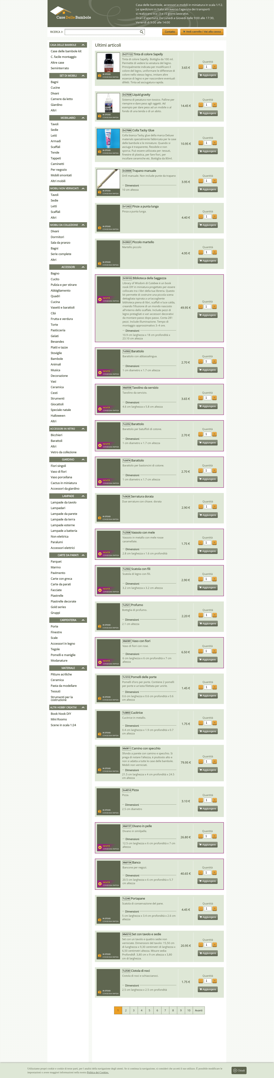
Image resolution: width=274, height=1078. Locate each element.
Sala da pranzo (60, 243)
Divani (55, 93)
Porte (54, 626)
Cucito (55, 279)
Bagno (55, 273)
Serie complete (61, 254)
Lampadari (58, 508)
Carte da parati (61, 584)
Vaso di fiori (58, 472)
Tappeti (56, 158)
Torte (54, 325)
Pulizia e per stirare (64, 285)
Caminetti (57, 164)
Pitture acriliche (61, 674)
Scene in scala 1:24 (63, 725)
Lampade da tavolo (63, 502)
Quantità (208, 61)
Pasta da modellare (64, 686)
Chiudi (239, 1070)
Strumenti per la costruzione (62, 698)
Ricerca (56, 32)
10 (188, 1010)
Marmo (56, 567)
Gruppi (55, 613)
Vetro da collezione (64, 452)
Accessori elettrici (63, 548)
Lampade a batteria (64, 531)
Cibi (53, 313)
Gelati (55, 336)
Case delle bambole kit (66, 51)
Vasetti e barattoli (62, 307)
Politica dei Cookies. (98, 1072)
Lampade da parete (64, 514)
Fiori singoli (58, 466)
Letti (54, 135)
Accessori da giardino (65, 489)
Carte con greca (61, 579)
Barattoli (56, 441)
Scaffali (55, 147)
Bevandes (57, 342)
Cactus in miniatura (64, 483)
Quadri (55, 296)
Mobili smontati (61, 175)
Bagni (54, 82)
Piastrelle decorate (63, 601)
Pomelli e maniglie (63, 655)
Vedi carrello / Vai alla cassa (202, 31)
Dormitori (57, 237)
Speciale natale (61, 410)
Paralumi (57, 542)
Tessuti (55, 691)
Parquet (56, 561)
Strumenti (57, 398)
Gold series (58, 607)
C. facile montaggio (63, 57)
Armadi (56, 141)
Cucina (55, 302)
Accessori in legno (63, 644)
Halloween (58, 416)
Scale (54, 638)
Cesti (54, 393)
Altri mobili (58, 181)
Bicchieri (56, 435)
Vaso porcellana (61, 477)
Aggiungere (208, 74)
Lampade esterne (63, 525)
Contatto (170, 31)
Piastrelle (57, 596)
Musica (55, 370)
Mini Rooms (59, 719)
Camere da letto (62, 99)
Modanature (59, 660)
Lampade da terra (63, 519)
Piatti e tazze (59, 347)
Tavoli (54, 124)
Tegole (55, 649)
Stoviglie (56, 353)
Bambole (57, 359)
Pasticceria (58, 330)
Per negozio (59, 170)
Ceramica (57, 387)
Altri (53, 110)
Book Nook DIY (61, 714)
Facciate (56, 590)
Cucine (55, 88)
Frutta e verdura (62, 319)
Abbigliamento (60, 290)
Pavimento (58, 573)
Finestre (56, 632)
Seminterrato (60, 68)
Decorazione (59, 376)
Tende (55, 152)
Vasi (53, 381)
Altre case (57, 63)
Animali (56, 364)
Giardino (56, 105)
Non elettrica (59, 536)
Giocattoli (57, 404)
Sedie (54, 130)
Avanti (199, 1010)
